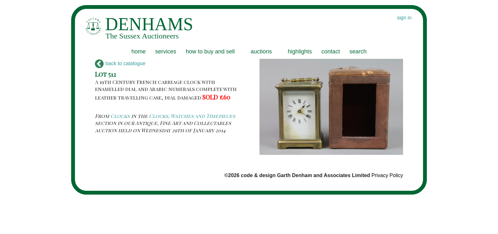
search (358, 51)
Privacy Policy (387, 175)
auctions (261, 51)
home (138, 51)
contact (330, 51)
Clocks (120, 116)
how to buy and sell (210, 51)
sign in (404, 17)
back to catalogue (120, 63)
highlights (300, 51)
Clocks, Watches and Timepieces (192, 116)
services (165, 51)
